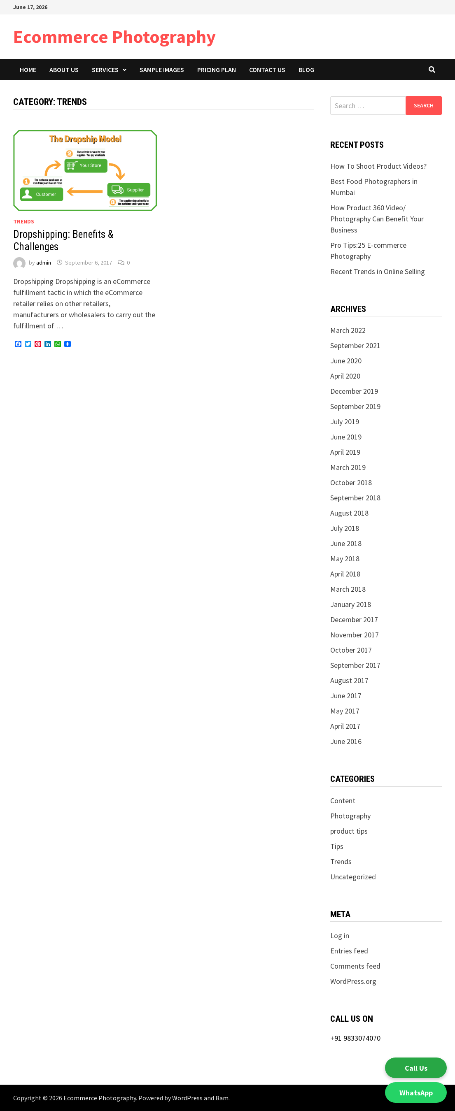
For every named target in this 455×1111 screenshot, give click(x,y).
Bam (222, 1098)
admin (43, 262)
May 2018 (344, 558)
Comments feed (355, 966)
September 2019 (355, 406)
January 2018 (350, 604)
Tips (336, 846)
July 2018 (344, 528)
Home (28, 69)
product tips (349, 831)
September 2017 (355, 665)
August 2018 (349, 513)
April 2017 (345, 726)
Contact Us (267, 69)
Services (105, 69)
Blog (306, 69)
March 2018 (348, 589)
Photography (350, 815)
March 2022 (348, 330)
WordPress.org (353, 981)
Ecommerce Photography (114, 36)
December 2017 (354, 619)
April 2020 (345, 376)
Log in (339, 935)
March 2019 (348, 467)
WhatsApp (416, 1092)
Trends (23, 221)
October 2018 (351, 482)
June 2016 (346, 741)
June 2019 (346, 437)
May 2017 (344, 711)
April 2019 (345, 452)
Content (342, 800)
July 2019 (344, 421)
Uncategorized (353, 876)
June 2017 (346, 695)
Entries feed (349, 950)
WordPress (187, 1098)
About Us (64, 69)
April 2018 (345, 574)
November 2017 (354, 634)
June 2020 (346, 360)
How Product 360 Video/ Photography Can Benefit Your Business (377, 219)
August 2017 (349, 680)
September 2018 (355, 497)
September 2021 (355, 345)
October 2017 (351, 650)
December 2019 (354, 391)
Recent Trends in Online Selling (377, 271)
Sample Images (162, 69)
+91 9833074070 (355, 1038)
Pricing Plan (216, 69)
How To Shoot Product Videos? (379, 166)
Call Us (416, 1068)
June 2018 (346, 543)
